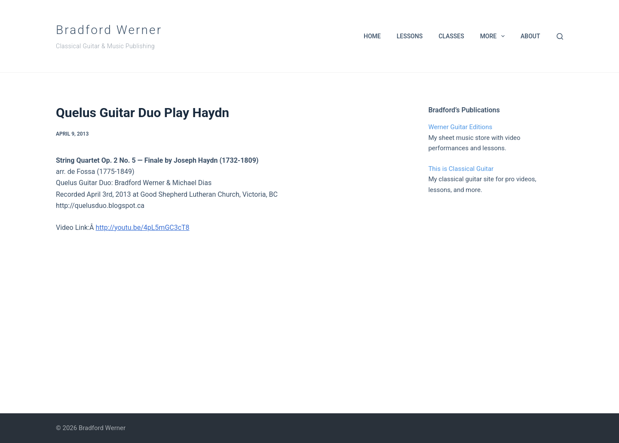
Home (372, 36)
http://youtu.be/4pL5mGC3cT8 (142, 227)
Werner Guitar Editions (460, 127)
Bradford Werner (109, 30)
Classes (451, 36)
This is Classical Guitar (460, 169)
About (530, 36)
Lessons (410, 36)
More (494, 36)
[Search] (560, 36)
